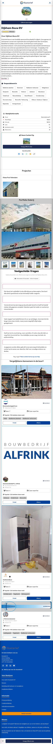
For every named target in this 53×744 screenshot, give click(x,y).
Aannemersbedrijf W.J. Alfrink (11, 483)
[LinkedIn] (10, 665)
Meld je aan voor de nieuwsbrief (12, 669)
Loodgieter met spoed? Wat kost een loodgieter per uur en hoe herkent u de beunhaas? (25, 724)
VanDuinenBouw (7, 580)
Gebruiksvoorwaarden (8, 706)
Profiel (14, 423)
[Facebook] (3, 665)
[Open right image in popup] (26, 246)
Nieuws (4, 683)
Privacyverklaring (7, 700)
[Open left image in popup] (26, 218)
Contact (4, 709)
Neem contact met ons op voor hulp (30, 356)
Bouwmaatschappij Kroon (10, 406)
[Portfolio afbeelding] (5, 265)
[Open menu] (3, 3)
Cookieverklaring (6, 703)
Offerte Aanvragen (26, 22)
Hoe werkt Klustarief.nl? (8, 680)
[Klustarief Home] (27, 3)
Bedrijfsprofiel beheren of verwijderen (12, 686)
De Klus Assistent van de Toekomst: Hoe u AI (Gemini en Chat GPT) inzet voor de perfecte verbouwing (26, 731)
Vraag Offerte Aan (26, 147)
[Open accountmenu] (50, 3)
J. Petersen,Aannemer (9, 619)
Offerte (38, 423)
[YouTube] (14, 665)
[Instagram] (6, 665)
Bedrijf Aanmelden (26, 713)
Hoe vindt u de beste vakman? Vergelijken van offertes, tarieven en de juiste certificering (25, 727)
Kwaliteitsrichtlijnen (7, 689)
